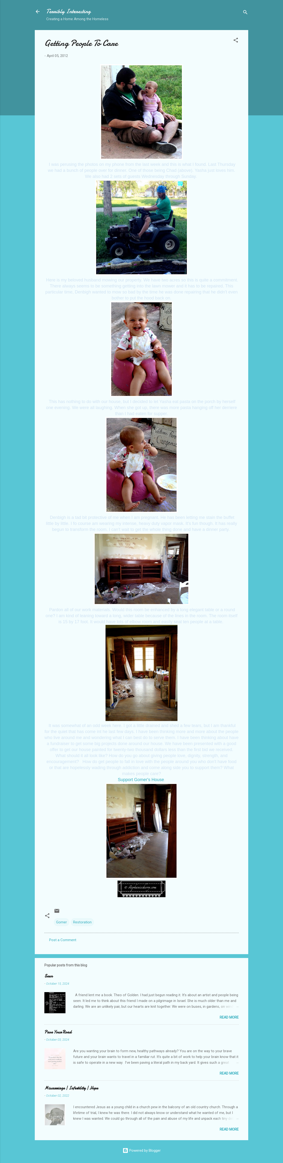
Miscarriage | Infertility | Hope (71, 1088)
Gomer (61, 922)
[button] (236, 41)
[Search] (245, 13)
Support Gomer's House (141, 779)
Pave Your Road (57, 1032)
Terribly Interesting (68, 11)
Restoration (82, 922)
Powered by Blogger (142, 1150)
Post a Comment (62, 940)
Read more (229, 1017)
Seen (48, 976)
